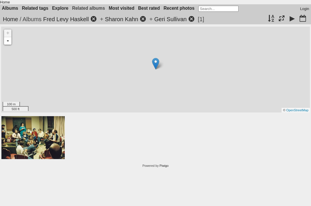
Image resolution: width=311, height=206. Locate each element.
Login (304, 9)
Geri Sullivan (170, 19)
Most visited (121, 8)
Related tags (35, 8)
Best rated (149, 8)
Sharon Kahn (121, 19)
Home (5, 2)
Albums (10, 8)
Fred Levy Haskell (66, 19)
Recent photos (178, 8)
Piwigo (164, 165)
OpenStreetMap (297, 110)
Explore (60, 8)
